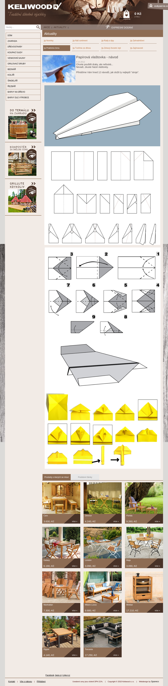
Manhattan (48, 605)
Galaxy (47, 560)
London (88, 560)
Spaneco (155, 681)
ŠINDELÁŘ (13, 81)
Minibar (129, 605)
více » (74, 521)
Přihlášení (41, 681)
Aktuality (60, 27)
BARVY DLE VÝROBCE (18, 97)
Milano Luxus (91, 605)
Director (88, 515)
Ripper (46, 649)
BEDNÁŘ (12, 69)
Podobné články (85, 477)
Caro (46, 515)
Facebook (50, 675)
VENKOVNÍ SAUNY (16, 58)
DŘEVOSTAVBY (15, 47)
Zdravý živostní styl (112, 48)
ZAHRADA (12, 41)
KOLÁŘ (11, 75)
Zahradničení (138, 40)
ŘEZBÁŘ (12, 86)
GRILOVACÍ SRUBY (17, 64)
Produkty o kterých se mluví (56, 477)
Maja (128, 560)
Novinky (49, 40)
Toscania (89, 649)
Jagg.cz (58, 675)
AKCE (47, 27)
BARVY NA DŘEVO (16, 92)
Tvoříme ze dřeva (83, 48)
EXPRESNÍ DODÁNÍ (122, 27)
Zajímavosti (138, 48)
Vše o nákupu (26, 681)
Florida (129, 515)
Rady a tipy (109, 40)
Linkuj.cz (66, 675)
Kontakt (11, 681)
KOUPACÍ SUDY (15, 52)
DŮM (10, 35)
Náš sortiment (81, 40)
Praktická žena (52, 48)
